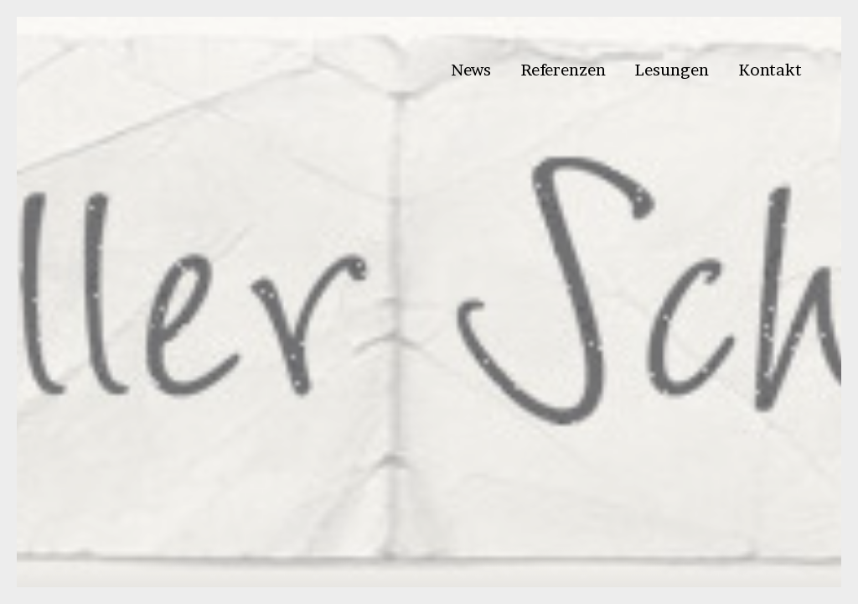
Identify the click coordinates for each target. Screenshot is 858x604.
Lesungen (671, 70)
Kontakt (770, 70)
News (471, 70)
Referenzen (563, 70)
